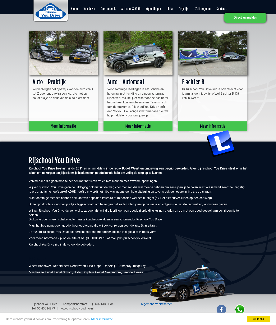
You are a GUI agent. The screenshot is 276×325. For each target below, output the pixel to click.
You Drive (89, 9)
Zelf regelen (203, 9)
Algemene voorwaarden (156, 304)
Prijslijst (184, 9)
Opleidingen (153, 9)
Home (74, 9)
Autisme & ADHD (130, 9)
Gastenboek (108, 9)
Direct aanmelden (245, 17)
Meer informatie (102, 319)
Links (170, 9)
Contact (221, 9)
